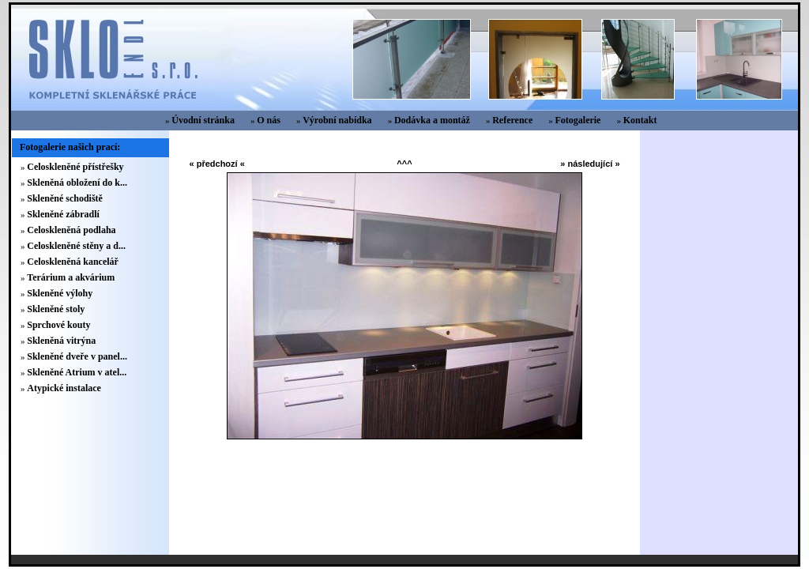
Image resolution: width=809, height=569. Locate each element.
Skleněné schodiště (65, 198)
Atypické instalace (64, 388)
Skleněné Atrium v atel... (76, 372)
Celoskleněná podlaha (71, 230)
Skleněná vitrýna (61, 340)
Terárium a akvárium (71, 277)
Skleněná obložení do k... (77, 182)
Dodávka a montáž (432, 120)
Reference (512, 120)
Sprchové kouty (58, 324)
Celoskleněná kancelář (73, 261)
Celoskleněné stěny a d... (76, 245)
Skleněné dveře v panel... (77, 356)
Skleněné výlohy (59, 293)
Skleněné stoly (56, 309)
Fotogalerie (577, 120)
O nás (268, 120)
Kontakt (640, 120)
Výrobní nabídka (337, 120)
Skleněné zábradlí (63, 214)
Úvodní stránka (203, 120)
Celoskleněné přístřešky (75, 166)
